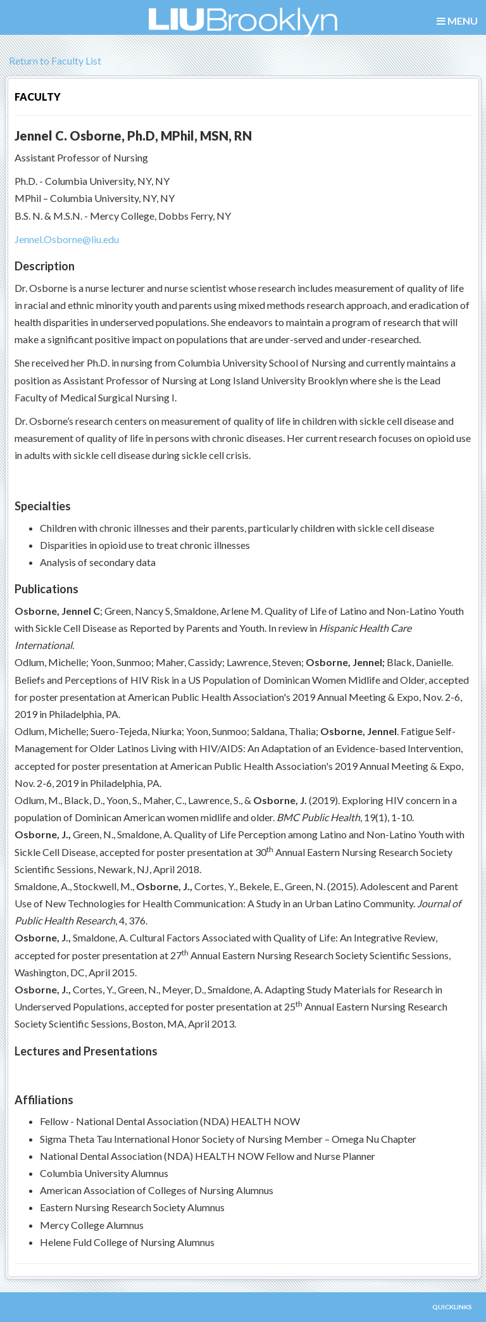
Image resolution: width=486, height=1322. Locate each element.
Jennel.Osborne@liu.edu (67, 239)
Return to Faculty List (53, 60)
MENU (457, 21)
